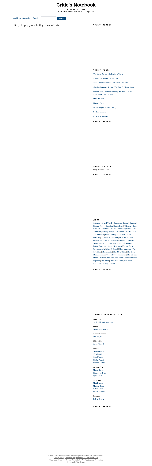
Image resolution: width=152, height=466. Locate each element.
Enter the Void (98, 98)
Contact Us (69, 460)
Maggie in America (126, 240)
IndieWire (121, 234)
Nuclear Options (99, 112)
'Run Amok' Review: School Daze (106, 78)
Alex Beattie (98, 354)
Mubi (105, 243)
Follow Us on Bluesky (56, 460)
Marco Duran (98, 370)
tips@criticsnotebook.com (103, 322)
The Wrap (105, 260)
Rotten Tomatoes (99, 246)
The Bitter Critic (119, 252)
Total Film (97, 263)
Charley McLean (99, 373)
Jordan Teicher (98, 392)
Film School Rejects (122, 232)
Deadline (105, 229)
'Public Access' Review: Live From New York (110, 82)
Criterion (127, 226)
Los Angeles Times (110, 240)
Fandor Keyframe (124, 229)
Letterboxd (123, 237)
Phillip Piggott (98, 360)
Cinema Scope (98, 226)
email (105, 329)
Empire (113, 229)
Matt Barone (98, 383)
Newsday (112, 243)
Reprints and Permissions (94, 460)
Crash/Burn (118, 226)
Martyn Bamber (99, 351)
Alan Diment (98, 357)
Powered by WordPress (75, 462)
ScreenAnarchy (99, 249)
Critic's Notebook (76, 5)
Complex (109, 226)
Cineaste (132, 223)
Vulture (112, 263)
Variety (105, 263)
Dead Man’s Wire (75, 12)
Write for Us (79, 460)
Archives (17, 18)
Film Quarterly (108, 232)
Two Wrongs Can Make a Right (105, 107)
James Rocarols (99, 363)
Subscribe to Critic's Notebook (87, 458)
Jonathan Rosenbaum (109, 237)
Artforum (96, 223)
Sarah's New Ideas (114, 246)
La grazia (90, 12)
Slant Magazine (125, 249)
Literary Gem (98, 103)
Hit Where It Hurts (100, 116)
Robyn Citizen (98, 399)
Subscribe (26, 18)
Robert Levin (98, 389)
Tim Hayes (128, 260)
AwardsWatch (107, 223)
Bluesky (36, 18)
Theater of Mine (116, 260)
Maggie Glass (98, 386)
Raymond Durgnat (124, 243)
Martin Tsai (97, 243)
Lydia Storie (98, 376)
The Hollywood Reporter (116, 255)
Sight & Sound (112, 249)
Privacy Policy (59, 458)
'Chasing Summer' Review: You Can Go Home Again (113, 87)
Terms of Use (70, 458)
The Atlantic (107, 252)
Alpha (82, 9)
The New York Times (115, 257)
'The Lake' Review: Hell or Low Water (108, 74)
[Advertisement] (115, 45)
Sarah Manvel (98, 344)
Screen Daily (128, 246)
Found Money (110, 234)
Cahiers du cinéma (121, 223)
